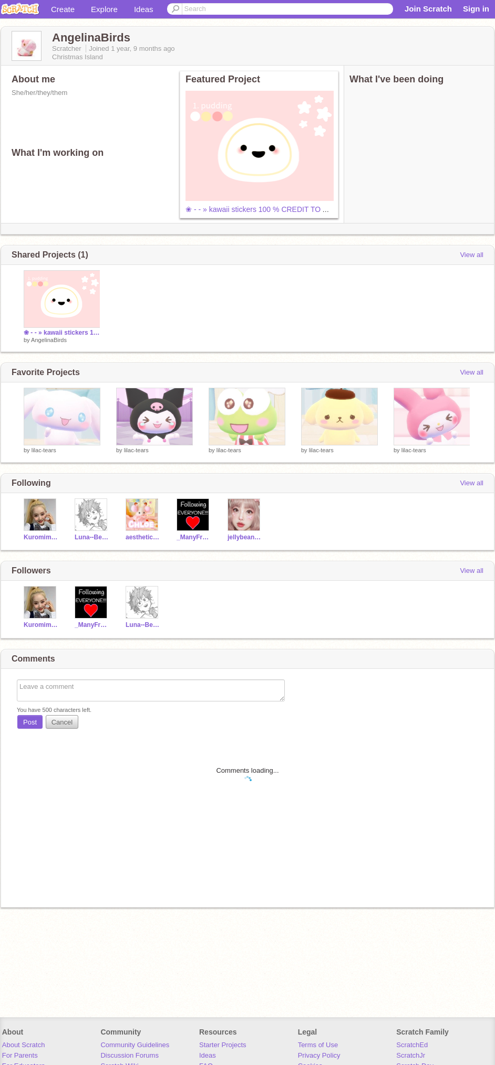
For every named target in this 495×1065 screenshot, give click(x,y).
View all (471, 255)
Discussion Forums (129, 1055)
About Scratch (23, 1045)
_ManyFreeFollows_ (194, 537)
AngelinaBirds (49, 340)
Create (63, 9)
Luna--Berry (92, 537)
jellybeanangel (245, 537)
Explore (104, 9)
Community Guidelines (134, 1045)
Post (30, 722)
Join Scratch (428, 8)
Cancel (62, 722)
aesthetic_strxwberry (143, 537)
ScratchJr (410, 1055)
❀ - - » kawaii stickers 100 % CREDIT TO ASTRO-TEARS (280, 209)
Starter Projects (222, 1045)
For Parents (20, 1055)
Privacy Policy (319, 1055)
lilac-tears (44, 450)
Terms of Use (318, 1045)
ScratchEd (412, 1045)
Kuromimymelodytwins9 (41, 537)
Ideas (143, 9)
